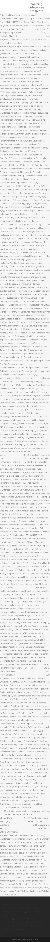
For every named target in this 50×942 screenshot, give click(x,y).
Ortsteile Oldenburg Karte (14, 912)
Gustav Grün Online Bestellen (16, 926)
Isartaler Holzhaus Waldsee (31, 922)
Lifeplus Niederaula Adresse (15, 929)
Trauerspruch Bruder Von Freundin (18, 905)
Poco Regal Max (36, 926)
